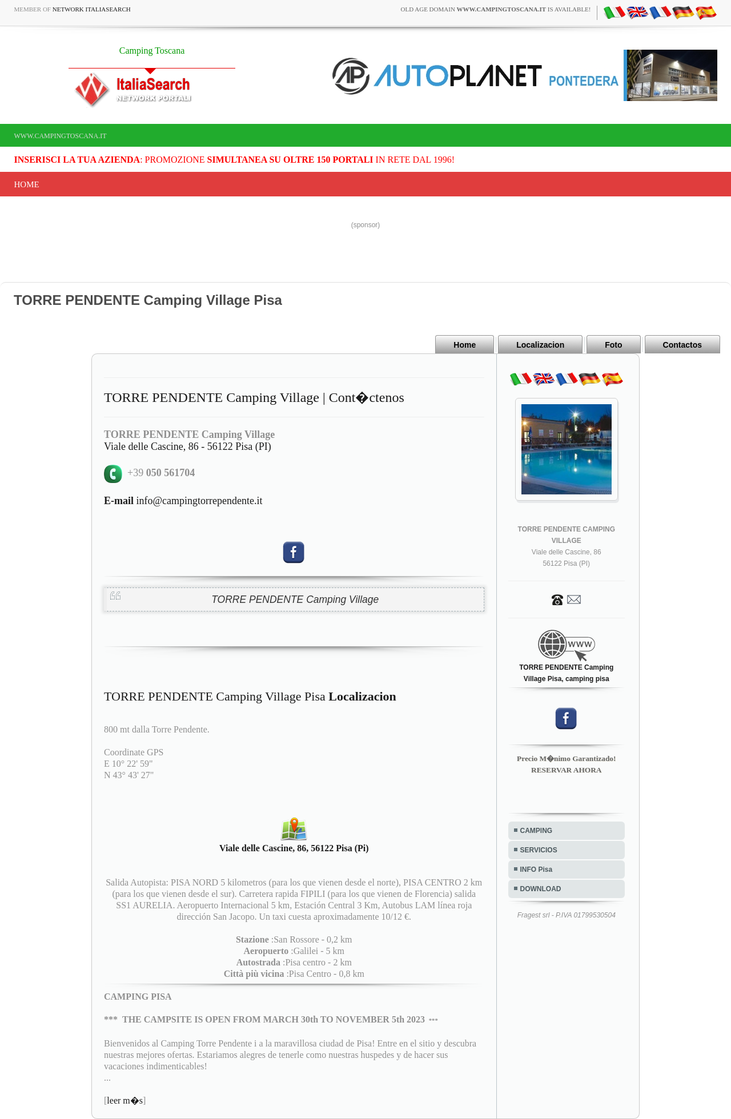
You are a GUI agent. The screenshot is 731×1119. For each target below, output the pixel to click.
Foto (613, 344)
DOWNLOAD (540, 889)
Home (26, 184)
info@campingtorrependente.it (183, 500)
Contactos (682, 344)
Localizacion (540, 344)
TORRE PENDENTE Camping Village (295, 599)
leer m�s (125, 1100)
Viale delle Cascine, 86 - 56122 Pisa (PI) (187, 446)
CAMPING (536, 831)
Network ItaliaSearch (92, 9)
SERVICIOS (538, 850)
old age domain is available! (496, 9)
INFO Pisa (536, 870)
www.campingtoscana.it (60, 136)
